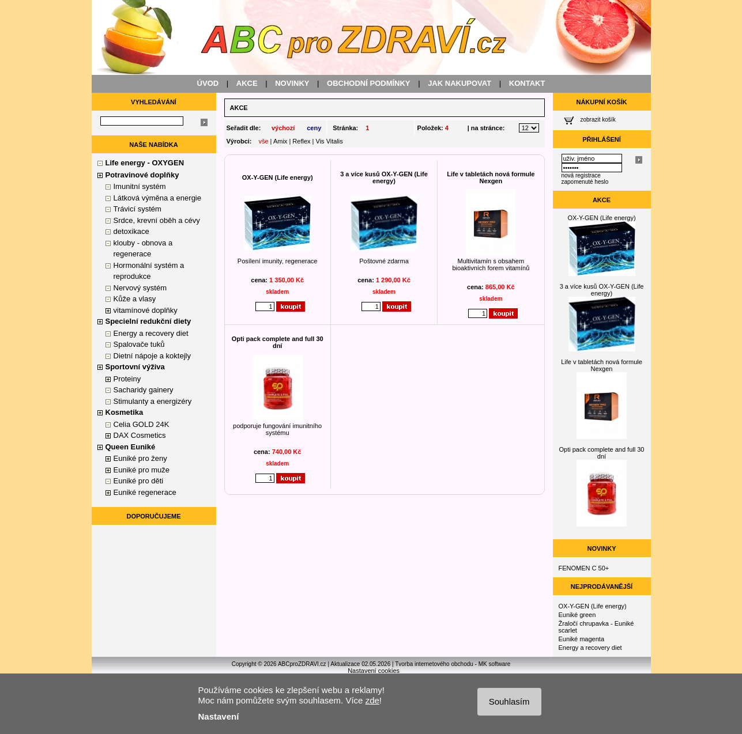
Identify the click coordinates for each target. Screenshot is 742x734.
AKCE (247, 83)
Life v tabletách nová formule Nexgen (490, 177)
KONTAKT (527, 83)
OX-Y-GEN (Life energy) (277, 177)
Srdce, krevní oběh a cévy (157, 220)
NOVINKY (292, 83)
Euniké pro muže (142, 470)
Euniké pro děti (139, 480)
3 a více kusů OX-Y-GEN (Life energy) (384, 177)
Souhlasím (509, 701)
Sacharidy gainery (144, 389)
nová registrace (581, 175)
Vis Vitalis (329, 141)
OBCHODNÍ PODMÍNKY (368, 83)
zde (372, 700)
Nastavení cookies (374, 670)
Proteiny (127, 378)
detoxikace (131, 231)
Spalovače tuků (139, 344)
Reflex (301, 141)
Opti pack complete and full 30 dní (277, 342)
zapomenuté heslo (585, 182)
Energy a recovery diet (151, 333)
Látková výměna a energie (157, 198)
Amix (280, 141)
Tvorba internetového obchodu (434, 664)
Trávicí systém (137, 209)
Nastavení (218, 716)
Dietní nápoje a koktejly (152, 355)
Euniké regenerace (145, 492)
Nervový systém (140, 287)
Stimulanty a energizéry (153, 401)
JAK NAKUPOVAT (459, 83)
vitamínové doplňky (146, 310)
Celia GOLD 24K (142, 424)
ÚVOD (208, 83)
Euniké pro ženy (140, 458)
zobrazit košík (598, 119)
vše (263, 141)
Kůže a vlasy (135, 298)
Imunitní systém (140, 186)
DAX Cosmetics (140, 435)
